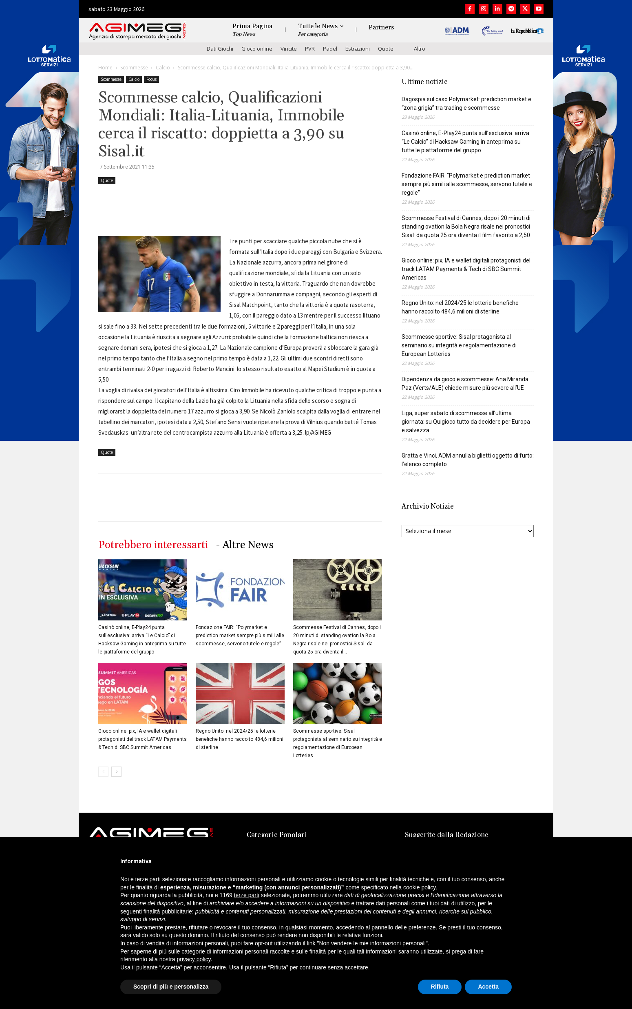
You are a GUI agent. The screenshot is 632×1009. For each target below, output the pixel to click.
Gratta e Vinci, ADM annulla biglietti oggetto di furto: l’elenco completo (468, 459)
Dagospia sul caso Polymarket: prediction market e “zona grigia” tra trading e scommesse (466, 103)
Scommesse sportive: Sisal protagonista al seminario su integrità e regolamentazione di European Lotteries (459, 345)
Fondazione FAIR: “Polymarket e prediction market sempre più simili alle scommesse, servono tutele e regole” (240, 636)
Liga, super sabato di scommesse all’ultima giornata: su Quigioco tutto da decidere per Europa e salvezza (466, 421)
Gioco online (256, 48)
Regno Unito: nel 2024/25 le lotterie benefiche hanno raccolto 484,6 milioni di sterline (239, 739)
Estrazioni (357, 48)
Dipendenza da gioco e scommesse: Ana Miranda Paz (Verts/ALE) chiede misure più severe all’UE (465, 383)
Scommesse (134, 67)
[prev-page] (103, 772)
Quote (385, 48)
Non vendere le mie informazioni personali (372, 943)
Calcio (163, 67)
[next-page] (116, 772)
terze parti (246, 895)
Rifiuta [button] (440, 986)
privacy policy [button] (194, 959)
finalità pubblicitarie (168, 911)
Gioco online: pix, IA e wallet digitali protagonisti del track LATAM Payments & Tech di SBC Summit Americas (142, 739)
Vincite (289, 48)
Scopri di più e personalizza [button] (170, 986)
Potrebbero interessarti (153, 545)
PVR (310, 48)
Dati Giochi (220, 48)
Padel (330, 48)
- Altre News (245, 545)
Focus (151, 79)
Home (105, 67)
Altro (419, 48)
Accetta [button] (488, 986)
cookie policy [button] (419, 887)
